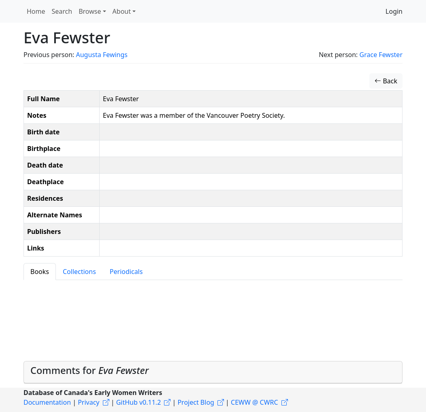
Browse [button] (90, 11)
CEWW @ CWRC (254, 402)
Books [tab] (39, 271)
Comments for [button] (89, 370)
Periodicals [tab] (126, 271)
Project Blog (195, 402)
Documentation (47, 402)
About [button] (122, 11)
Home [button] (36, 11)
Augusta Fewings (102, 54)
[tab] (213, 372)
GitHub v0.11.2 (138, 402)
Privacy (88, 402)
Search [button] (62, 11)
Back (386, 80)
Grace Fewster (381, 54)
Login (394, 11)
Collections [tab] (79, 271)
